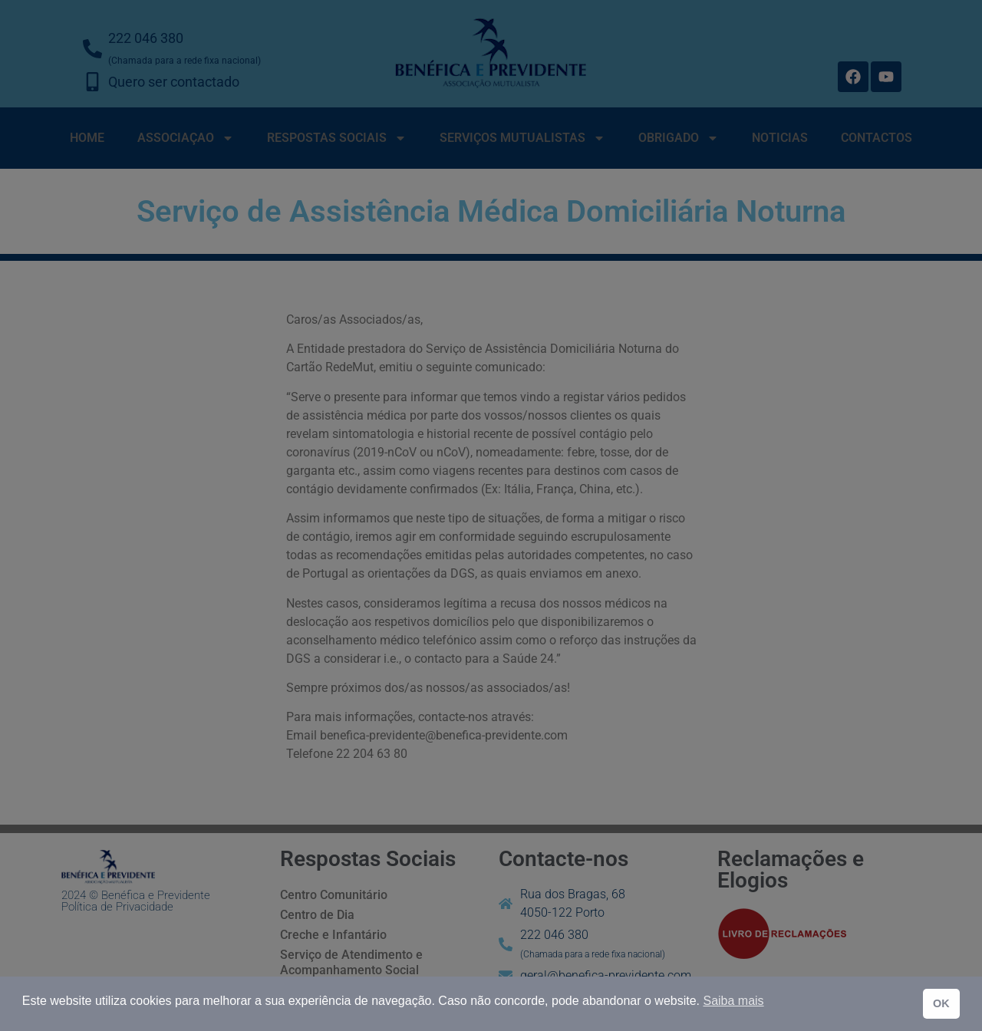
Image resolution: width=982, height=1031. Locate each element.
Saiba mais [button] (733, 1000)
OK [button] (941, 1003)
